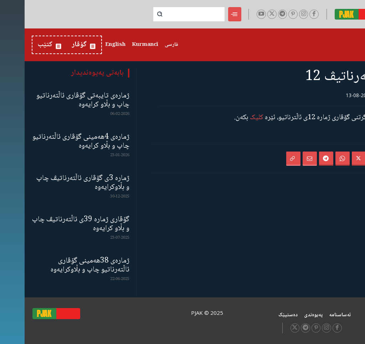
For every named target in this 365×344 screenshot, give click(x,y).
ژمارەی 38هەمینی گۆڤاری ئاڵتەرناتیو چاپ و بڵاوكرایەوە (65, 265)
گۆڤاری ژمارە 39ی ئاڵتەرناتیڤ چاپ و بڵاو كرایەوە (56, 224)
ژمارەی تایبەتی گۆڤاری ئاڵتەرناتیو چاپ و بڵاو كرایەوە (58, 100)
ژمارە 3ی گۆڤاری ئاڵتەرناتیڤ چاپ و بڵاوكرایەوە (58, 183)
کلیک (232, 118)
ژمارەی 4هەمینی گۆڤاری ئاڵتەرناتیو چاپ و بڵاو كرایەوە (56, 141)
